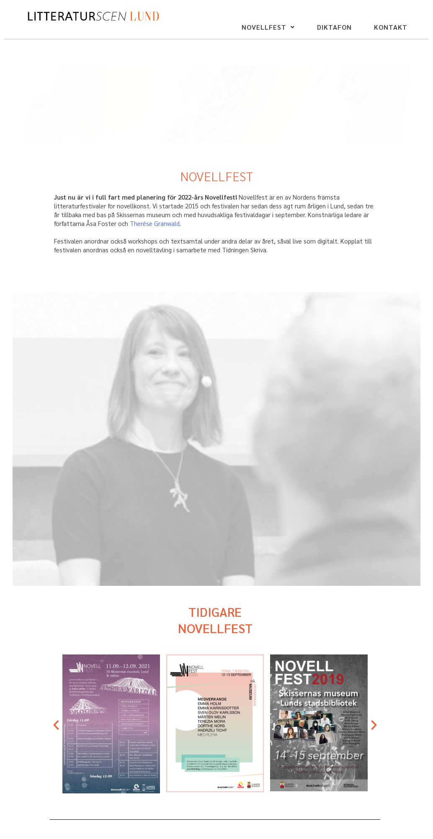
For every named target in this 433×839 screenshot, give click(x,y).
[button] (268, 27)
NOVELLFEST (268, 27)
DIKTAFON (334, 27)
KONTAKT (390, 27)
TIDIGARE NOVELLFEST (215, 619)
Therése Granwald (155, 223)
